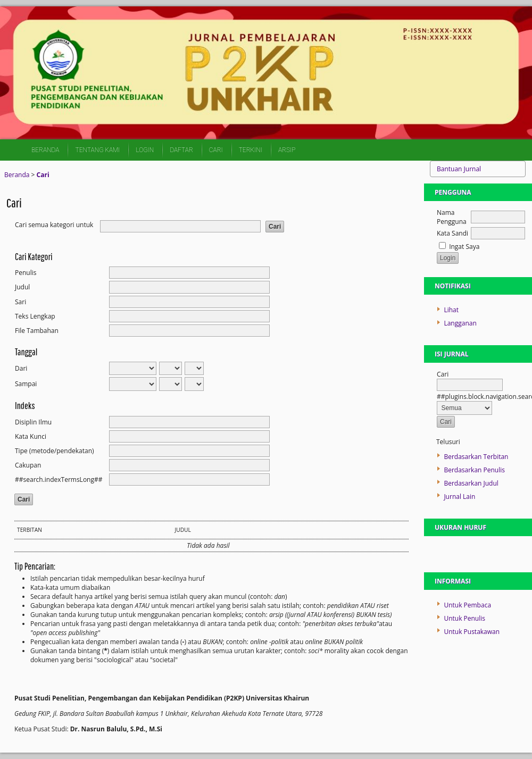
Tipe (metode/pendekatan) (54, 450)
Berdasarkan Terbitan (476, 456)
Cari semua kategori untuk (54, 224)
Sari (20, 301)
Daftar (181, 150)
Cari (216, 150)
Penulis (25, 272)
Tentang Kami (97, 150)
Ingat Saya (464, 246)
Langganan (460, 323)
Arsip (286, 150)
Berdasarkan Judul (471, 483)
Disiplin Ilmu (33, 422)
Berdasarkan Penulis (474, 469)
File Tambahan (37, 330)
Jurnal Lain (459, 496)
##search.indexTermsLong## (58, 479)
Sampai (26, 383)
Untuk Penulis (464, 618)
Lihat (451, 309)
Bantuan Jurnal (459, 168)
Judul (22, 286)
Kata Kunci (30, 436)
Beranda (45, 150)
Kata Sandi (452, 233)
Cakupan (28, 465)
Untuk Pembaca (467, 605)
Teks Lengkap (35, 316)
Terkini (250, 150)
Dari (21, 368)
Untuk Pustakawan (472, 631)
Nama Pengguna (452, 217)
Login (145, 150)
